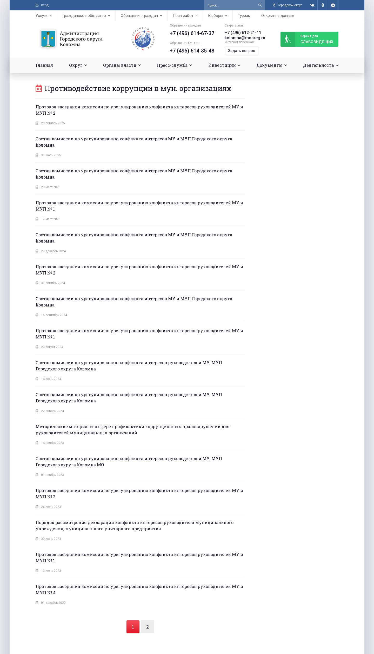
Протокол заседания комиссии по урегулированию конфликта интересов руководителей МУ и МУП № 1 (139, 206)
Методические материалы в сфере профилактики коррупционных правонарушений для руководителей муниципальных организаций (133, 429)
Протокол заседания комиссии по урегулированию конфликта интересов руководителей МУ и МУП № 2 (139, 110)
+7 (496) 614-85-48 (192, 51)
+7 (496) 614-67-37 (192, 33)
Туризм (244, 15)
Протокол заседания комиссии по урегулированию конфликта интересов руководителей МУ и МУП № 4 (139, 589)
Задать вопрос (241, 50)
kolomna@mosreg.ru (245, 37)
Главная (44, 65)
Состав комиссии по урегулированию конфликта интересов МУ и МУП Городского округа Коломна (134, 142)
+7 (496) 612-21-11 (243, 32)
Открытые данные (277, 15)
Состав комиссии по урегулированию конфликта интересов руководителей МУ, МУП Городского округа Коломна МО (129, 461)
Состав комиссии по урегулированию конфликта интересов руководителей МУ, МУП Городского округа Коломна (129, 365)
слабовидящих (306, 39)
